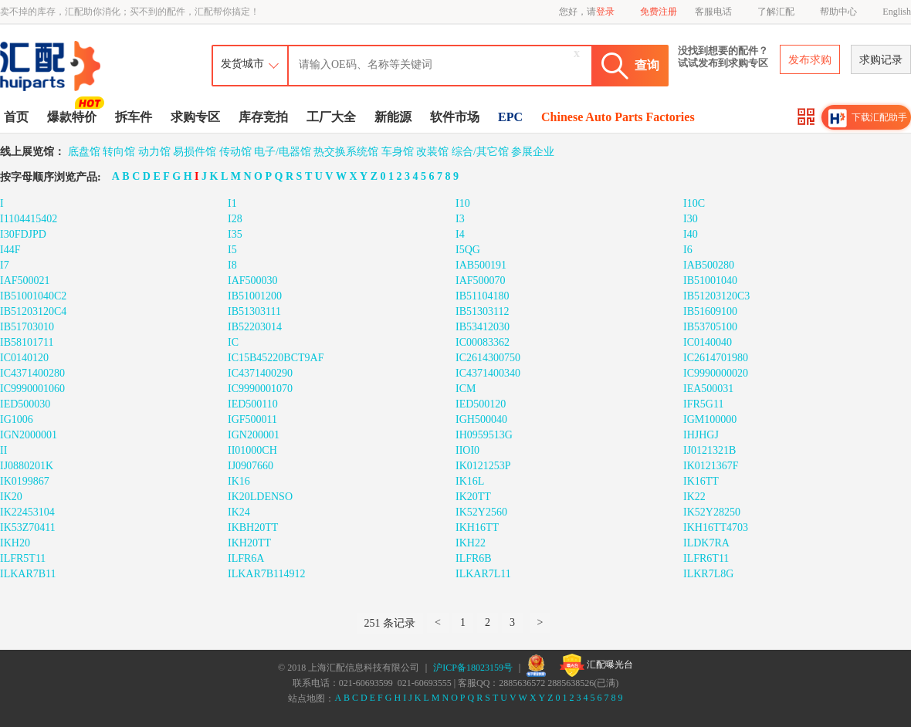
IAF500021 (25, 280)
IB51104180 (482, 296)
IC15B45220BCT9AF (275, 358)
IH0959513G (484, 435)
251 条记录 (390, 623)
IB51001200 (255, 296)
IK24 (239, 512)
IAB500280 (708, 265)
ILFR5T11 (23, 558)
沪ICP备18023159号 (473, 667)
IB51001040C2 (33, 296)
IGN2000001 (28, 435)
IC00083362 (483, 342)
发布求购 (809, 60)
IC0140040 (707, 342)
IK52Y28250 (711, 512)
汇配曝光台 (596, 665)
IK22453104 (27, 512)
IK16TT (701, 481)
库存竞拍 (263, 116)
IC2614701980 (715, 358)
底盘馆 (84, 151)
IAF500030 (253, 280)
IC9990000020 (715, 373)
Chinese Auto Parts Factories (618, 116)
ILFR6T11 (706, 558)
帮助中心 (838, 11)
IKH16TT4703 (715, 527)
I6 (688, 249)
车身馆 (397, 151)
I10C (694, 203)
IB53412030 (483, 327)
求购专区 (195, 116)
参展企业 (532, 151)
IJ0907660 (250, 466)
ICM (466, 388)
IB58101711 (26, 342)
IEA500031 (708, 388)
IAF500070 (481, 280)
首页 (16, 116)
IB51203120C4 (33, 311)
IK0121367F (711, 466)
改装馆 (432, 151)
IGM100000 (710, 419)
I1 (232, 203)
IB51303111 (254, 311)
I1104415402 (28, 219)
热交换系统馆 (345, 151)
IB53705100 (710, 327)
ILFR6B (474, 558)
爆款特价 (73, 115)
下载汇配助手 (867, 118)
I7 (4, 265)
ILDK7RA (706, 543)
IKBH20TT (253, 527)
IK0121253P (483, 466)
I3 (460, 219)
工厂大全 (331, 116)
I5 (232, 249)
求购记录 (881, 60)
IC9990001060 (32, 388)
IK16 (239, 481)
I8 (232, 265)
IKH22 (471, 543)
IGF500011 (252, 419)
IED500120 (481, 404)
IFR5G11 (703, 404)
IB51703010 (27, 327)
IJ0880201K (26, 466)
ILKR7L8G (708, 574)
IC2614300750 (488, 358)
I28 (235, 219)
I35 (235, 234)
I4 (460, 234)
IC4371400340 (488, 373)
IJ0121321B (709, 450)
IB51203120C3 (716, 296)
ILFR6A (246, 558)
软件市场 (454, 116)
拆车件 (133, 116)
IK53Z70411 (28, 527)
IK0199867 (24, 481)
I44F (10, 249)
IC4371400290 (260, 373)
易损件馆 (194, 151)
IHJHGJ (701, 435)
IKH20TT (249, 543)
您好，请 (587, 11)
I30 (690, 219)
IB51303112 (482, 311)
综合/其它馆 (480, 151)
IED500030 (25, 404)
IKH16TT (477, 527)
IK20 (11, 496)
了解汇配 (775, 11)
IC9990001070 (260, 388)
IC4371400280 (32, 373)
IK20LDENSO (260, 496)
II (3, 450)
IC (233, 342)
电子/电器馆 (282, 151)
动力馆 (154, 151)
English (896, 11)
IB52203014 (255, 327)
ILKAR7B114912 (267, 574)
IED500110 (253, 404)
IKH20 (15, 543)
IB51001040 (710, 280)
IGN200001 (253, 435)
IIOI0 (467, 450)
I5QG (468, 249)
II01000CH (252, 450)
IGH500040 (481, 419)
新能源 (392, 116)
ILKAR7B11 (28, 574)
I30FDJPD (23, 234)
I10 (463, 203)
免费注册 (658, 11)
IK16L (470, 481)
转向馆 (119, 151)
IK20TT (473, 496)
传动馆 (235, 151)
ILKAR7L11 (483, 574)
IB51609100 (710, 311)
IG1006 (16, 419)
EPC (510, 116)
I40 (690, 234)
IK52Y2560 (481, 512)
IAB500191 (481, 265)
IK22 (694, 496)
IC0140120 (24, 358)
